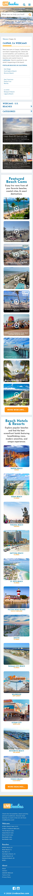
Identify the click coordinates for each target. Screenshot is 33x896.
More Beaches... (16, 786)
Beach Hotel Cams (7, 835)
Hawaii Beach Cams (8, 833)
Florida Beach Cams (8, 831)
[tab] (16, 105)
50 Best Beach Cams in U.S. (10, 826)
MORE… (4, 860)
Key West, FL (6, 852)
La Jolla (6, 90)
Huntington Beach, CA (8, 854)
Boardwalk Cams (7, 837)
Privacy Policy (6, 877)
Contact (4, 871)
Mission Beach (9, 73)
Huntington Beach (10, 71)
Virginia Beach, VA (7, 856)
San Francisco (8, 79)
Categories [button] (9, 112)
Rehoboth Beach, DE (8, 858)
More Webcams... (16, 409)
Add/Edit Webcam (7, 873)
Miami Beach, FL (7, 850)
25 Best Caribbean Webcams (10, 829)
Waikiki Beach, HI (7, 847)
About (4, 869)
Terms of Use (6, 875)
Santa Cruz (7, 81)
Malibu (6, 83)
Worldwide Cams (7, 839)
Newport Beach (9, 92)
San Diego (7, 69)
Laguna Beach (8, 94)
